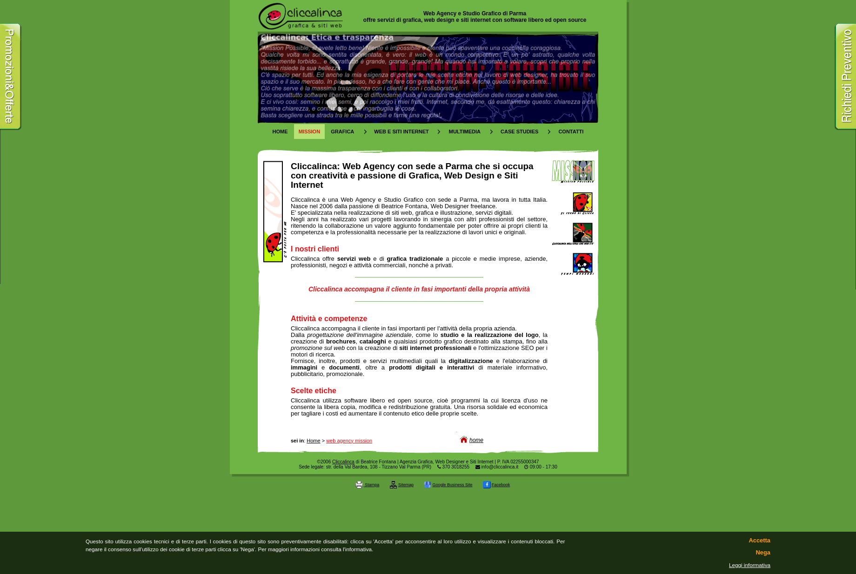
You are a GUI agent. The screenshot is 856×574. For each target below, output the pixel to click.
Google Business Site (448, 484)
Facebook (496, 484)
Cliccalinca (343, 461)
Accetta (759, 540)
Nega (763, 552)
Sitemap (402, 484)
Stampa (367, 484)
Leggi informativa (749, 565)
